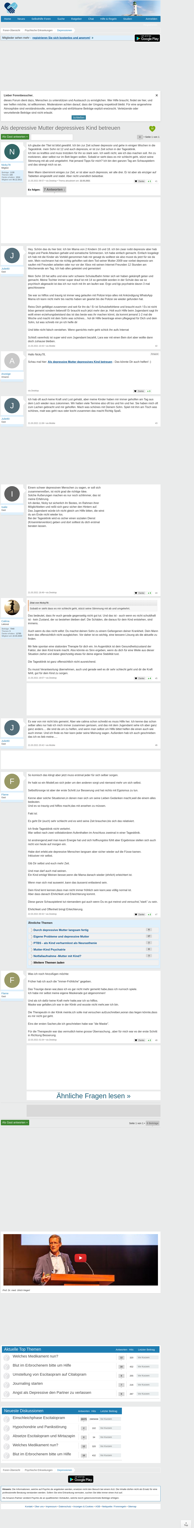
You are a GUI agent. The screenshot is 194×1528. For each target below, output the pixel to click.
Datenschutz (65, 1506)
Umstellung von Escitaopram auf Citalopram (49, 1374)
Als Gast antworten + (15, 136)
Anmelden (151, 18)
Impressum (51, 1506)
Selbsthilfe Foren (41, 18)
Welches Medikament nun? (35, 1356)
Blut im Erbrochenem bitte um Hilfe (42, 1365)
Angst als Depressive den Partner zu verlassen (52, 1392)
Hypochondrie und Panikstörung (39, 1427)
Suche (61, 18)
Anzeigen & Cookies (83, 1506)
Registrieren (150, 24)
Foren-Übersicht (11, 1470)
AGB (97, 1506)
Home (7, 18)
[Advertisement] (94, 1067)
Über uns (39, 1506)
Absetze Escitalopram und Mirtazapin (44, 1436)
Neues (21, 18)
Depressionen (64, 1470)
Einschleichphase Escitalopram (39, 1418)
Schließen (78, 117)
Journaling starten (28, 1383)
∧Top (186, 1524)
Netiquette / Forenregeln (114, 1506)
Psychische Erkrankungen (39, 1470)
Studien (127, 18)
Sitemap (132, 1506)
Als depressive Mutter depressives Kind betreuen (60, 128)
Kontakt (29, 1506)
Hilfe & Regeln (108, 18)
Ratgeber (76, 18)
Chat (91, 18)
